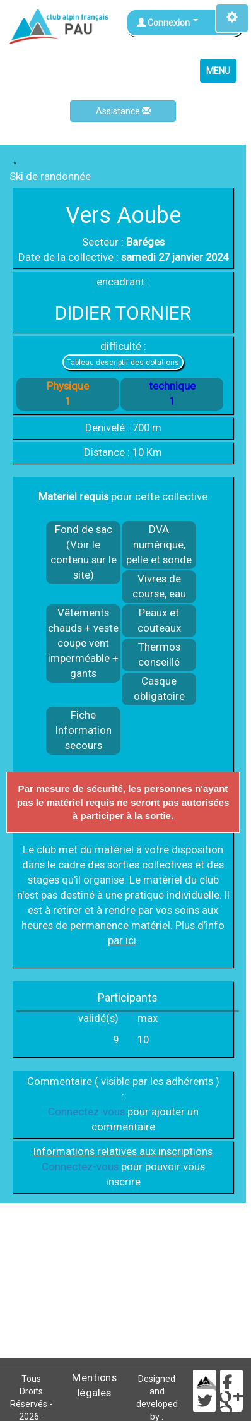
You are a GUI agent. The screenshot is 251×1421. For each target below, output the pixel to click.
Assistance (123, 111)
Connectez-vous (86, 1111)
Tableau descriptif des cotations (123, 362)
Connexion (167, 23)
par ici (122, 940)
